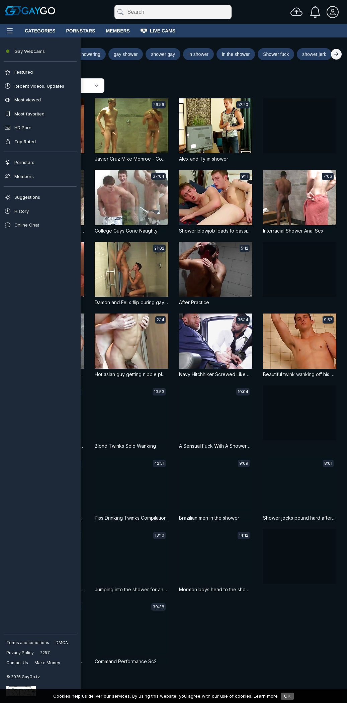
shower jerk (314, 54)
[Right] (336, 54)
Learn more (266, 696)
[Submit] (119, 12)
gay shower (126, 54)
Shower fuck (276, 54)
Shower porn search (41, 54)
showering (89, 54)
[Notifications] (315, 12)
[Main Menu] (9, 30)
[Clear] (230, 12)
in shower (198, 54)
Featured (32, 85)
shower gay (163, 54)
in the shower (236, 54)
